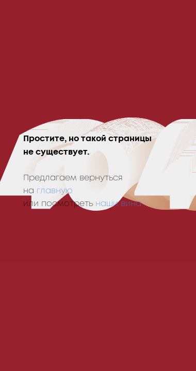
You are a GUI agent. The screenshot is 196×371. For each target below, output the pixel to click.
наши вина (118, 203)
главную (55, 191)
